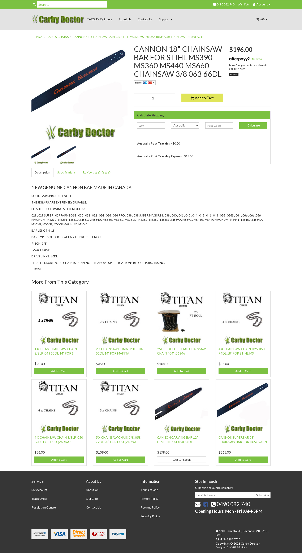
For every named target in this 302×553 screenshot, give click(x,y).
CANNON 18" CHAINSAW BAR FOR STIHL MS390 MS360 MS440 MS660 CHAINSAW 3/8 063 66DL (138, 37)
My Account (39, 490)
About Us (125, 19)
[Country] (185, 125)
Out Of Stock (182, 459)
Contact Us (145, 19)
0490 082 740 (223, 4)
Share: (144, 82)
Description (42, 172)
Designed (221, 547)
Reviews (97, 172)
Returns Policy (150, 507)
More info (245, 58)
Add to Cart (202, 97)
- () (261, 19)
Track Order (39, 498)
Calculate (253, 125)
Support (165, 19)
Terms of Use (149, 490)
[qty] (151, 125)
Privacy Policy (149, 498)
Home (38, 37)
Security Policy (150, 516)
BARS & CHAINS (58, 37)
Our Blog (92, 498)
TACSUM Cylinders (99, 19)
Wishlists (244, 4)
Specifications (66, 172)
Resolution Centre (43, 507)
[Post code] (219, 125)
